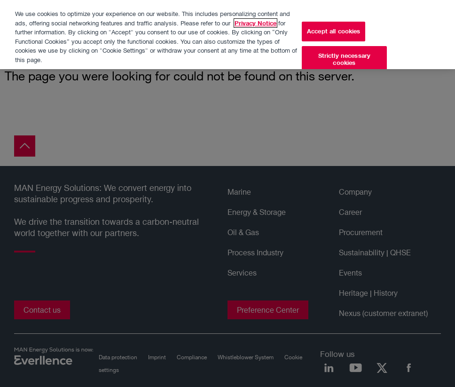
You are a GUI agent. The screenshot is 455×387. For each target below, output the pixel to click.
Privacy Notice (255, 19)
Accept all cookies (333, 28)
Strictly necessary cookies (344, 55)
